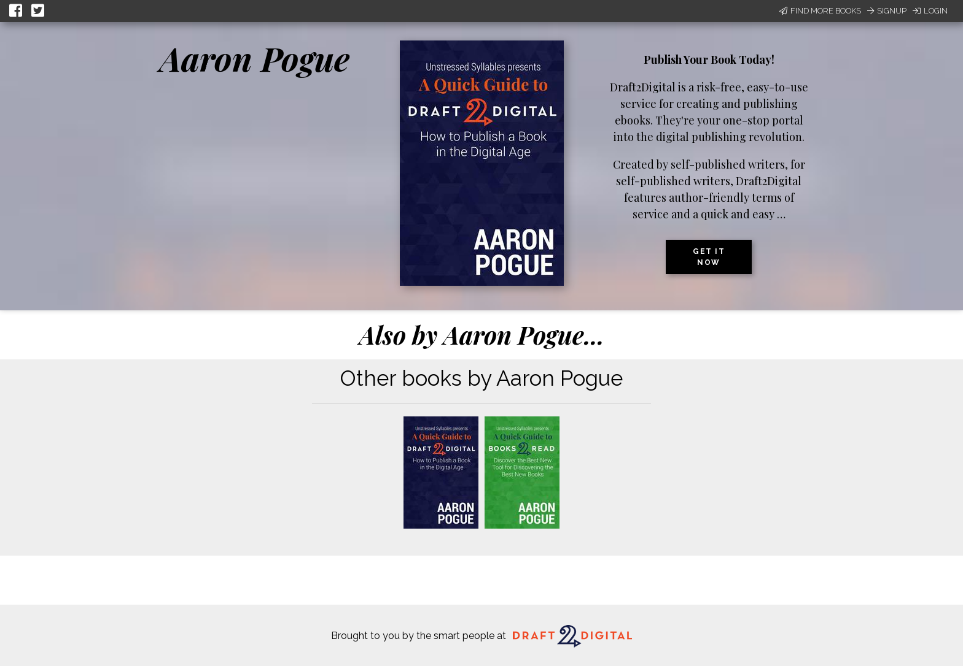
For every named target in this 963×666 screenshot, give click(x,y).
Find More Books (820, 10)
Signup (886, 10)
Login (930, 10)
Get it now (709, 257)
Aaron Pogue (254, 58)
